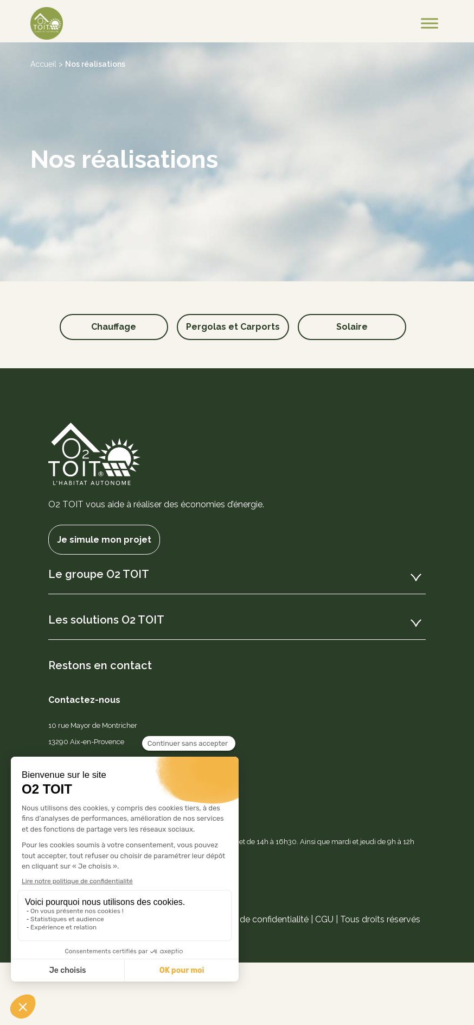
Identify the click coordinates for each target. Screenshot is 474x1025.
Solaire (352, 327)
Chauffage (113, 327)
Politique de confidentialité (256, 919)
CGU (324, 919)
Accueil (43, 64)
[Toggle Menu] (429, 23)
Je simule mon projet (104, 539)
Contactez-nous (84, 700)
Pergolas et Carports (233, 327)
